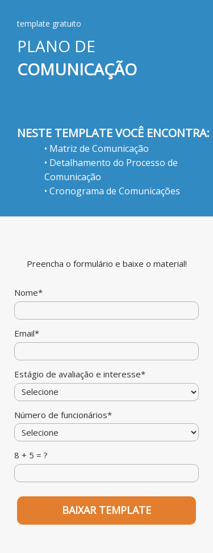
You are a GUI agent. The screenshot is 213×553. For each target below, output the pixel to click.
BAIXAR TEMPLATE (106, 510)
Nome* (28, 292)
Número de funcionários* (63, 415)
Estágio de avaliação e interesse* (79, 374)
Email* (26, 333)
